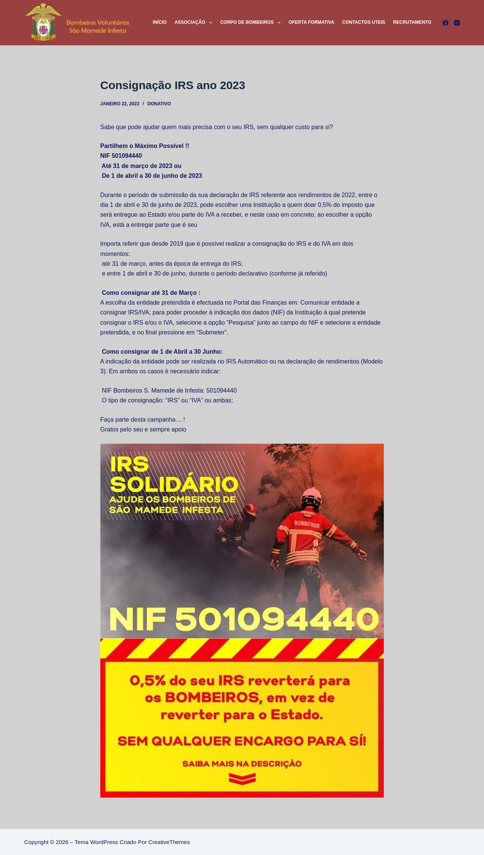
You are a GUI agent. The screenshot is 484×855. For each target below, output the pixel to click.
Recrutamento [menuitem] (412, 22)
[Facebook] (445, 23)
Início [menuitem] (160, 22)
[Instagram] (457, 23)
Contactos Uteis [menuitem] (363, 22)
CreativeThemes (169, 842)
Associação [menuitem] (195, 22)
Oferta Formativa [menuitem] (311, 22)
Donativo (159, 103)
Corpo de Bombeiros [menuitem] (252, 22)
